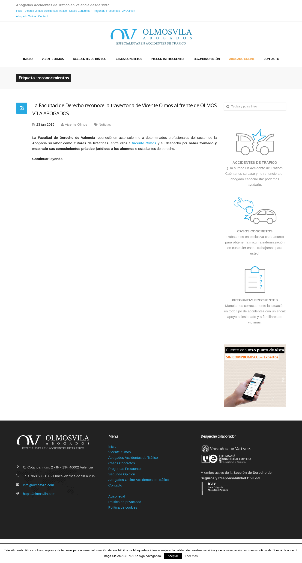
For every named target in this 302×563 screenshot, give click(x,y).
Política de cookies (122, 507)
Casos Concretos (79, 10)
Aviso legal (116, 496)
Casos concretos (129, 59)
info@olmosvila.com (38, 485)
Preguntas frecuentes (167, 59)
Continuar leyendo (47, 159)
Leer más (191, 556)
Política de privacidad (124, 502)
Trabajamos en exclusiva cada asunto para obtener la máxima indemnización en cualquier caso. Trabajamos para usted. (255, 231)
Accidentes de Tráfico (89, 59)
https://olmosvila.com (39, 494)
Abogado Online (26, 16)
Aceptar (173, 556)
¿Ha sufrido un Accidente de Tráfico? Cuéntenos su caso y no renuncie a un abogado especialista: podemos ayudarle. (255, 163)
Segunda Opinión (207, 59)
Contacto (43, 16)
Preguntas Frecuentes (106, 10)
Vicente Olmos (34, 10)
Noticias (105, 124)
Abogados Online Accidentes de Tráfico (138, 480)
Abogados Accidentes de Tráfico (133, 457)
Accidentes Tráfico (55, 10)
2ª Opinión (128, 10)
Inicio (19, 10)
